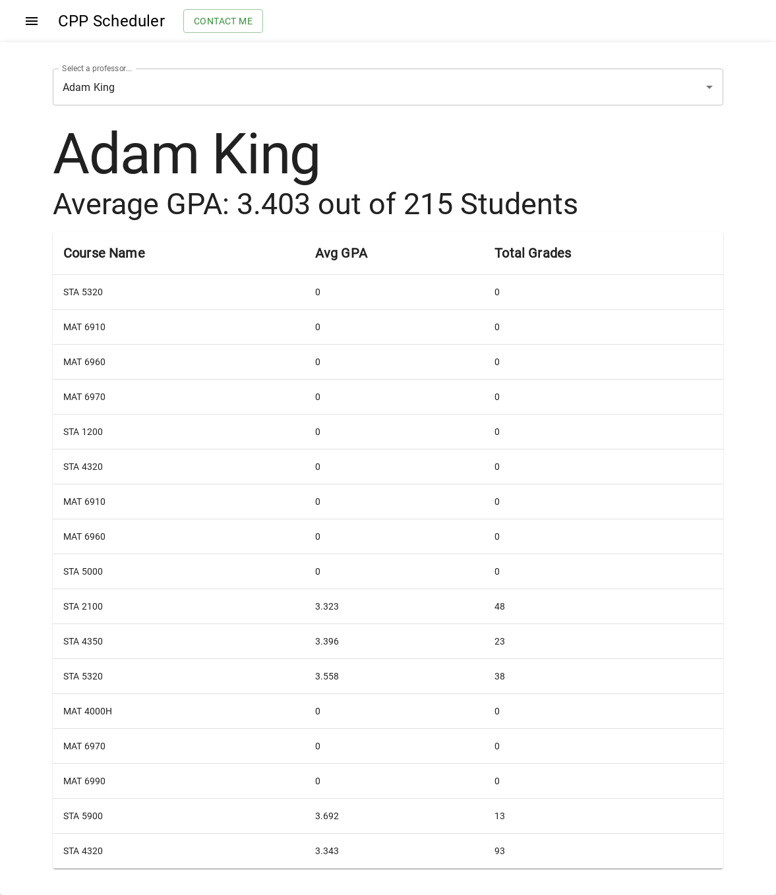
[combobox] (369, 87)
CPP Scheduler (111, 21)
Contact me (223, 21)
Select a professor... (97, 68)
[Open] (709, 87)
